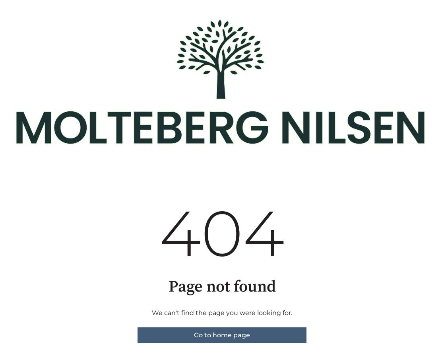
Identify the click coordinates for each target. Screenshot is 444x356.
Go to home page (222, 335)
